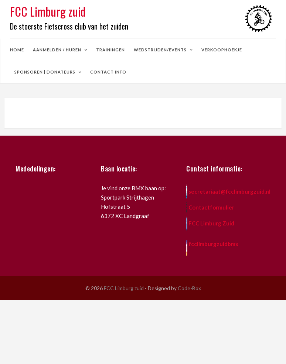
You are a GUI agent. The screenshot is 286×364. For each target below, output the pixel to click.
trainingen (110, 49)
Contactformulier (211, 207)
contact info (108, 71)
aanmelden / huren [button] (57, 49)
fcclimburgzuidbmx (213, 244)
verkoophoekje (221, 49)
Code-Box (189, 288)
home (17, 49)
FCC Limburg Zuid (211, 223)
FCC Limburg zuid (124, 288)
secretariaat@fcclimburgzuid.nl (229, 191)
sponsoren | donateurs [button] (45, 71)
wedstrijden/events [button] (161, 49)
